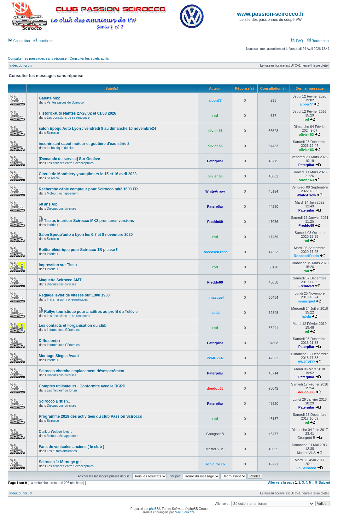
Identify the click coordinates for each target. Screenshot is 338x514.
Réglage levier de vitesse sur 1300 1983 (74, 295)
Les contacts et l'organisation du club (73, 325)
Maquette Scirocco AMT (60, 280)
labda (215, 312)
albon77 (215, 100)
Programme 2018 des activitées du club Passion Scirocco (90, 416)
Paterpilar (215, 161)
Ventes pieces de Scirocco (65, 102)
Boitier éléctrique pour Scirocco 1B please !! (79, 250)
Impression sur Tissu (58, 265)
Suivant (324, 482)
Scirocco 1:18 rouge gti (60, 462)
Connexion (19, 41)
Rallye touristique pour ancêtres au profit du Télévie (91, 311)
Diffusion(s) (49, 340)
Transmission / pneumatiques (67, 299)
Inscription (43, 41)
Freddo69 (215, 222)
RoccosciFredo (214, 252)
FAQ (297, 41)
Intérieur (52, 225)
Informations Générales (63, 330)
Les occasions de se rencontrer (68, 117)
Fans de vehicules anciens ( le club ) (71, 447)
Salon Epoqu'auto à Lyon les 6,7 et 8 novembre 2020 (86, 234)
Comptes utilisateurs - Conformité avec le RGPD (82, 386)
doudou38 (215, 388)
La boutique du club (60, 148)
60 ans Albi (49, 204)
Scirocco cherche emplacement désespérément (81, 371)
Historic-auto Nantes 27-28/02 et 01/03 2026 (77, 113)
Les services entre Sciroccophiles (70, 163)
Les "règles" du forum (62, 390)
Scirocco (53, 132)
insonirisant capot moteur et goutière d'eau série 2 (84, 143)
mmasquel (215, 297)
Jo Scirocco (215, 464)
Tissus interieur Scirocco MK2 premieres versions (89, 220)
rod (215, 115)
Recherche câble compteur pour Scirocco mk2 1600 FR (88, 189)
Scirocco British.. (54, 401)
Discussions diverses (61, 208)
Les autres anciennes (62, 451)
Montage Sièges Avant (59, 356)
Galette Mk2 (49, 98)
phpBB (154, 509)
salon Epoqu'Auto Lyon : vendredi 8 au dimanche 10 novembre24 (97, 128)
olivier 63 (215, 131)
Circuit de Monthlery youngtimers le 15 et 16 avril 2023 (88, 174)
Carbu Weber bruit (55, 431)
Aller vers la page (281, 482)
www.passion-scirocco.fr (270, 14)
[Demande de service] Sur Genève (69, 159)
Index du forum (20, 65)
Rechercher (318, 41)
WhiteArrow (215, 191)
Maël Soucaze (185, 512)
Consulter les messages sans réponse (37, 58)
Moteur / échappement (62, 193)
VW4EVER (215, 358)
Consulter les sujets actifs (89, 58)
